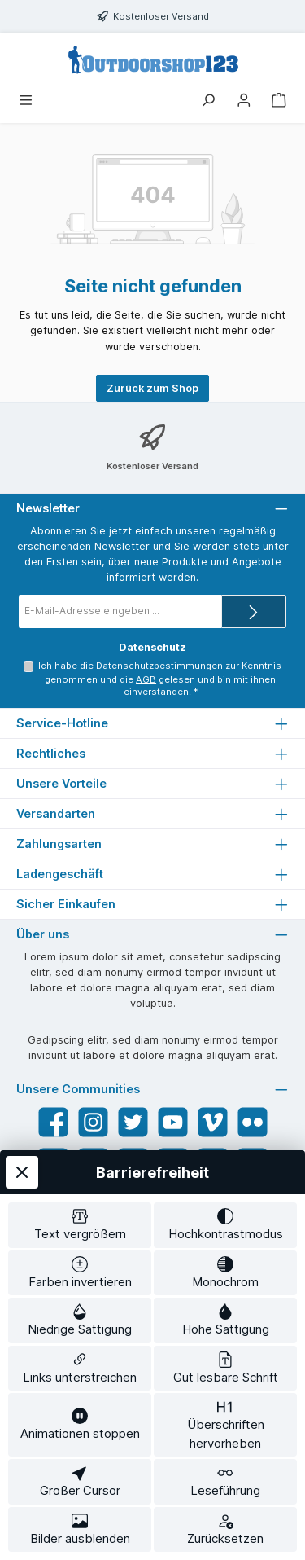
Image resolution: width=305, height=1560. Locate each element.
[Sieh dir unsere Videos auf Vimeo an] (212, 1122)
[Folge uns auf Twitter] (133, 1122)
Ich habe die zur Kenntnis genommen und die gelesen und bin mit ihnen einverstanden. (159, 678)
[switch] (79, 1225)
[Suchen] (208, 101)
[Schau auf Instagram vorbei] (93, 1122)
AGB (146, 679)
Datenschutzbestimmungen (159, 665)
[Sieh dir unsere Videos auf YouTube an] (173, 1122)
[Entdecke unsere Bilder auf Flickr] (252, 1122)
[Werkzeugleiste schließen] (22, 1172)
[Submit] (253, 611)
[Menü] (26, 101)
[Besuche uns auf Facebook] (53, 1122)
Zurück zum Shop (152, 388)
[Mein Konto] (244, 101)
